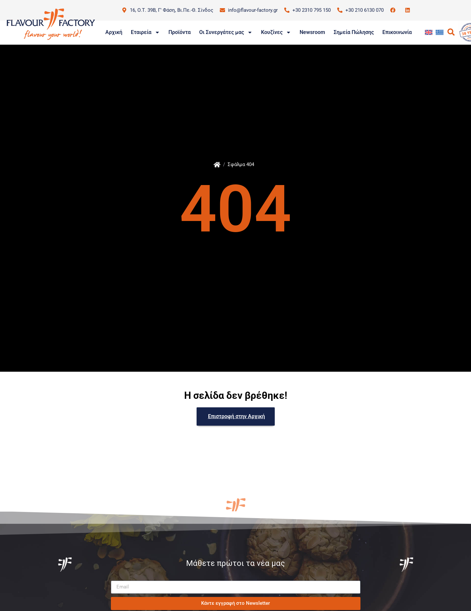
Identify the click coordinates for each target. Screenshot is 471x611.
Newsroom (312, 32)
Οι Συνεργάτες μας (226, 32)
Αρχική (113, 32)
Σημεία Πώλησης (354, 32)
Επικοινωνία (397, 32)
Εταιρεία (145, 32)
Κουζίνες (276, 32)
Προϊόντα (179, 32)
